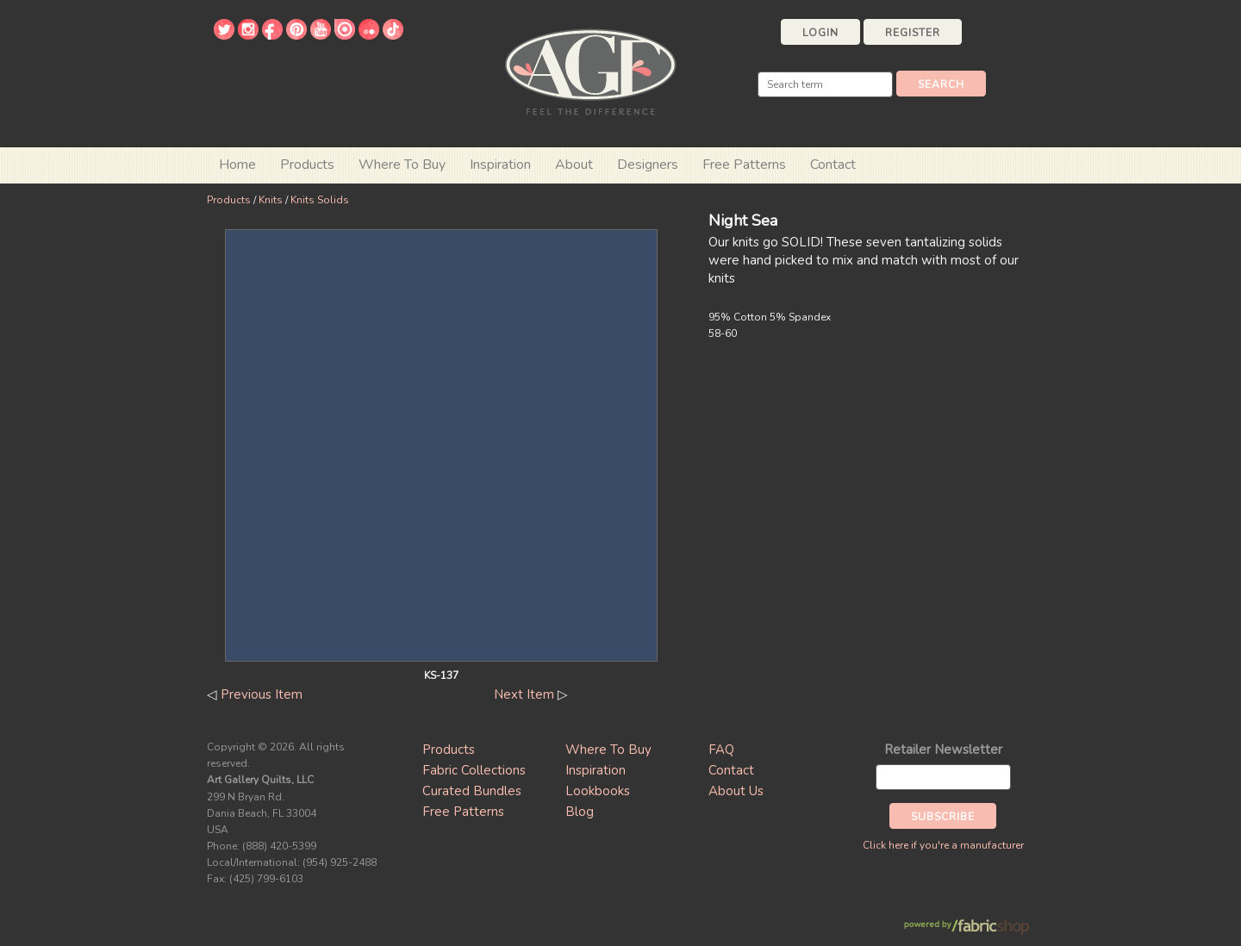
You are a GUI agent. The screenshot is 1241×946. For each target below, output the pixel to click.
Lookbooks (597, 791)
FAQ (721, 749)
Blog (579, 811)
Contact (833, 164)
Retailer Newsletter (943, 749)
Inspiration (500, 164)
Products (229, 200)
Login (820, 33)
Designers (647, 164)
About (574, 164)
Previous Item (261, 694)
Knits (271, 200)
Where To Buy (608, 749)
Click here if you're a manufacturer (943, 845)
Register (912, 33)
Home (237, 164)
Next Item (524, 694)
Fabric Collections (474, 770)
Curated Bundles (471, 791)
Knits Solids (319, 200)
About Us (736, 791)
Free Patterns (744, 164)
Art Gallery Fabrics (590, 70)
